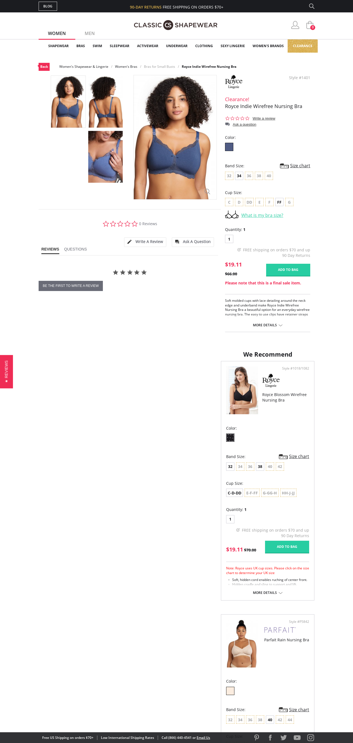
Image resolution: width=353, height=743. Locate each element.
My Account (144, 652)
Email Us (203, 737)
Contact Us (144, 688)
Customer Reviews (223, 652)
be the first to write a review (71, 286)
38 (78, 472)
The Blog (213, 670)
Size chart (300, 166)
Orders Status (147, 661)
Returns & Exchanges (154, 679)
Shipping (140, 670)
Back (44, 66)
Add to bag (288, 269)
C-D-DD (52, 498)
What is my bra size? (262, 215)
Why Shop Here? (220, 643)
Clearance (302, 46)
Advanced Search (150, 643)
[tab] (145, 242)
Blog (47, 6)
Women (57, 33)
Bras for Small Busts (159, 66)
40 (226, 472)
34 (239, 175)
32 (48, 472)
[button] (6, 371)
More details (265, 325)
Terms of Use (81, 718)
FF (279, 202)
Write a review (264, 118)
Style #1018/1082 (155, 374)
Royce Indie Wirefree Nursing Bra (209, 66)
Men (90, 33)
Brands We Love (220, 661)
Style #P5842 (297, 374)
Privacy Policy (218, 679)
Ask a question (244, 124)
